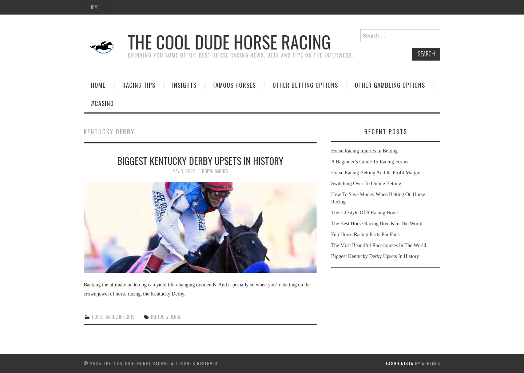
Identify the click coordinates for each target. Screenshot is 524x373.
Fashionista (399, 363)
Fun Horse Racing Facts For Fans (365, 234)
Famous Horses (234, 85)
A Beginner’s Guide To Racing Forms (369, 161)
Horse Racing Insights (113, 316)
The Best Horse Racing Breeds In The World (376, 223)
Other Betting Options (305, 85)
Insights (184, 85)
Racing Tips (138, 85)
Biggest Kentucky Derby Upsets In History (200, 160)
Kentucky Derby (165, 316)
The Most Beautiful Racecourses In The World (378, 245)
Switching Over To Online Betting (366, 183)
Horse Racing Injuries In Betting (364, 151)
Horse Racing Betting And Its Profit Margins (376, 172)
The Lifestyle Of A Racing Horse (364, 212)
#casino (102, 103)
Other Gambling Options (390, 85)
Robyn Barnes (215, 171)
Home (94, 7)
